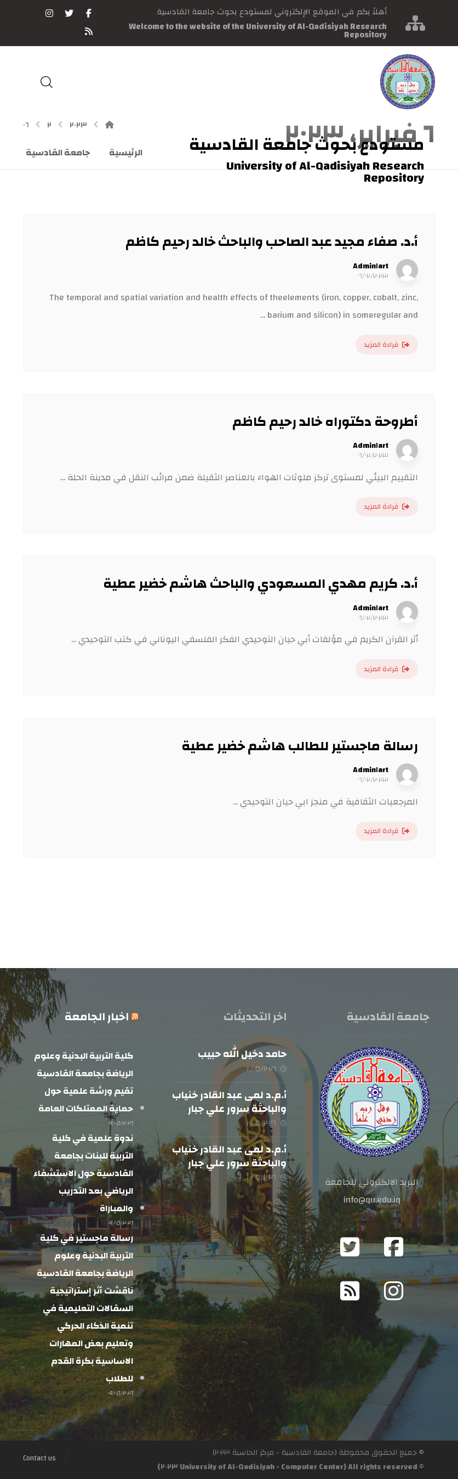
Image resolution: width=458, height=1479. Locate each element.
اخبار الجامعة (97, 1016)
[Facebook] (394, 1247)
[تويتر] (69, 13)
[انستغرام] (49, 13)
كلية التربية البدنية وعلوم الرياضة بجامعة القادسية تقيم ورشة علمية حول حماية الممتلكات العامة (83, 1082)
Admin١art (370, 266)
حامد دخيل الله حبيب (242, 1054)
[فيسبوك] (89, 13)
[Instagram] (394, 1291)
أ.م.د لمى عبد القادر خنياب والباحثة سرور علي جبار (229, 1102)
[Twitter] (350, 1247)
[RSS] (89, 31)
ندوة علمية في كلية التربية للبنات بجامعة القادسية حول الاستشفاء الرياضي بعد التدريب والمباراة (83, 1173)
